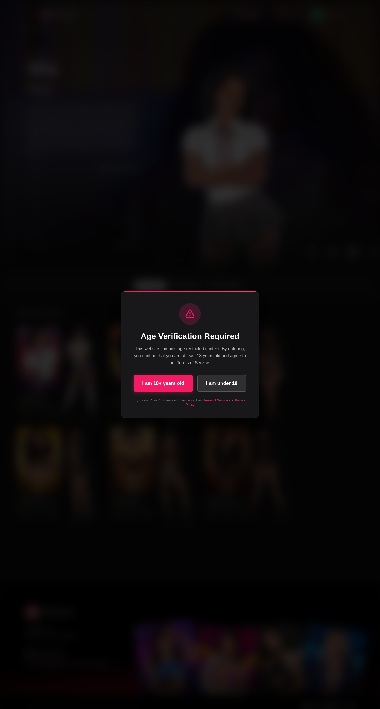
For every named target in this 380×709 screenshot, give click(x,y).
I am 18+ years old (163, 383)
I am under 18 (222, 383)
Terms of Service (216, 400)
